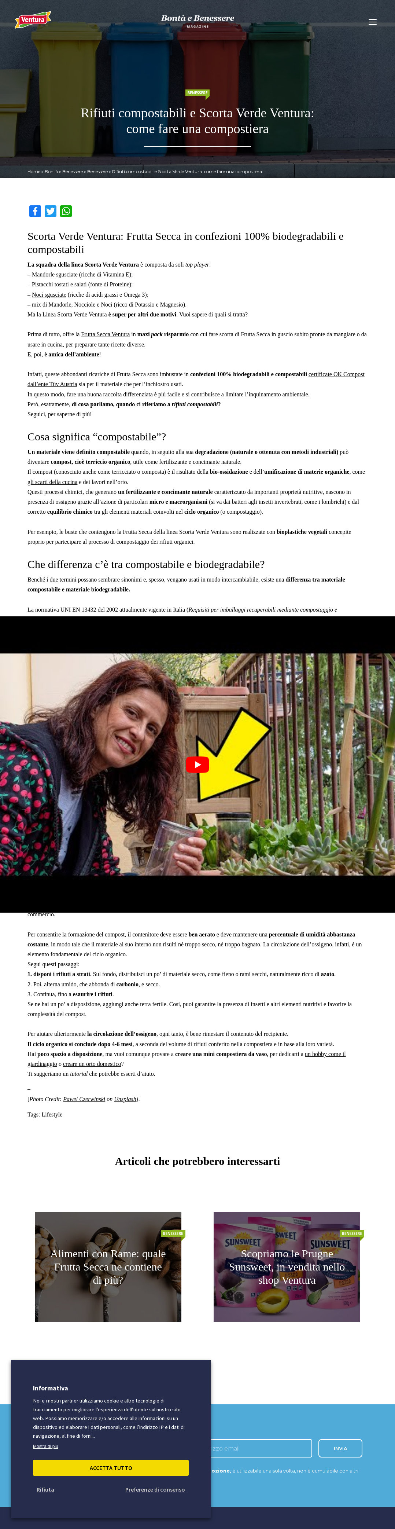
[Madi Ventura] (33, 24)
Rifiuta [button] (45, 1489)
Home (33, 171)
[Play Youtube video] (197, 764)
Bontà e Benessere (64, 171)
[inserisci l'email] (251, 1448)
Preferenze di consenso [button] (155, 1489)
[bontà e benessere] (197, 21)
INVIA (340, 1448)
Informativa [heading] (50, 1388)
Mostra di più (45, 1446)
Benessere (97, 171)
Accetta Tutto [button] (111, 1467)
